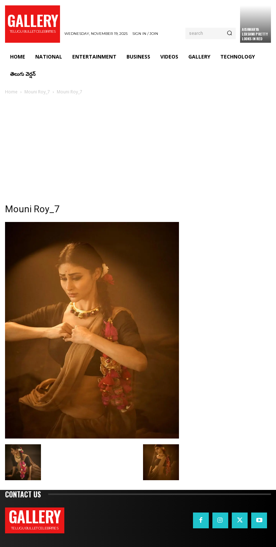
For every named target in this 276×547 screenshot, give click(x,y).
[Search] (229, 33)
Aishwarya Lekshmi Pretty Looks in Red (254, 34)
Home (11, 92)
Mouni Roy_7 (37, 92)
